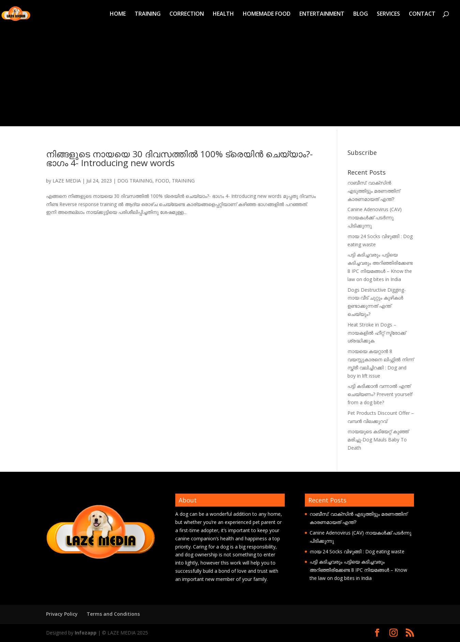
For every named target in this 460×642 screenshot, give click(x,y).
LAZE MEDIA (67, 180)
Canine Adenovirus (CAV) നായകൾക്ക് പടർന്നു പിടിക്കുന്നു (374, 217)
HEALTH (223, 14)
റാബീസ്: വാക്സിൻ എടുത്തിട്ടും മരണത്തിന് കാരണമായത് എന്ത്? (373, 190)
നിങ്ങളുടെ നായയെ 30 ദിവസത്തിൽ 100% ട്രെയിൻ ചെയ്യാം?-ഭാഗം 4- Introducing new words (179, 158)
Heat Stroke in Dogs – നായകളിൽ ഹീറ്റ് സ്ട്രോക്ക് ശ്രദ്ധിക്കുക (376, 332)
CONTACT (422, 14)
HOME (118, 14)
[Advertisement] (230, 78)
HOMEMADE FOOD (267, 14)
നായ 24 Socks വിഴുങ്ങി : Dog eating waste (357, 551)
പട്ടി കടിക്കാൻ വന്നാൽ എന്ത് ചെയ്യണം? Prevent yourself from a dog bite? (380, 394)
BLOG (360, 14)
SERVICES (388, 14)
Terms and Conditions (113, 614)
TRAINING (148, 14)
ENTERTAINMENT (321, 14)
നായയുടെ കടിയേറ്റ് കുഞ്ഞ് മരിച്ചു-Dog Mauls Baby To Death (378, 439)
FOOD (162, 180)
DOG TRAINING (134, 180)
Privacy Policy (62, 614)
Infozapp (86, 632)
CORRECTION (186, 14)
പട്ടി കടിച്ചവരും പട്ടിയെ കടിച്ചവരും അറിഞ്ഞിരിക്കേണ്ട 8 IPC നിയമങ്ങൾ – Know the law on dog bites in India (358, 569)
